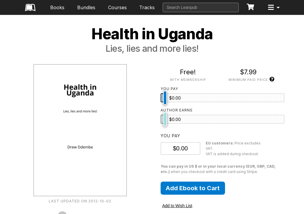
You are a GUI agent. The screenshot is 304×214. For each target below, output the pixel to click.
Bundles (86, 7)
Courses (117, 7)
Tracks (147, 7)
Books (57, 7)
